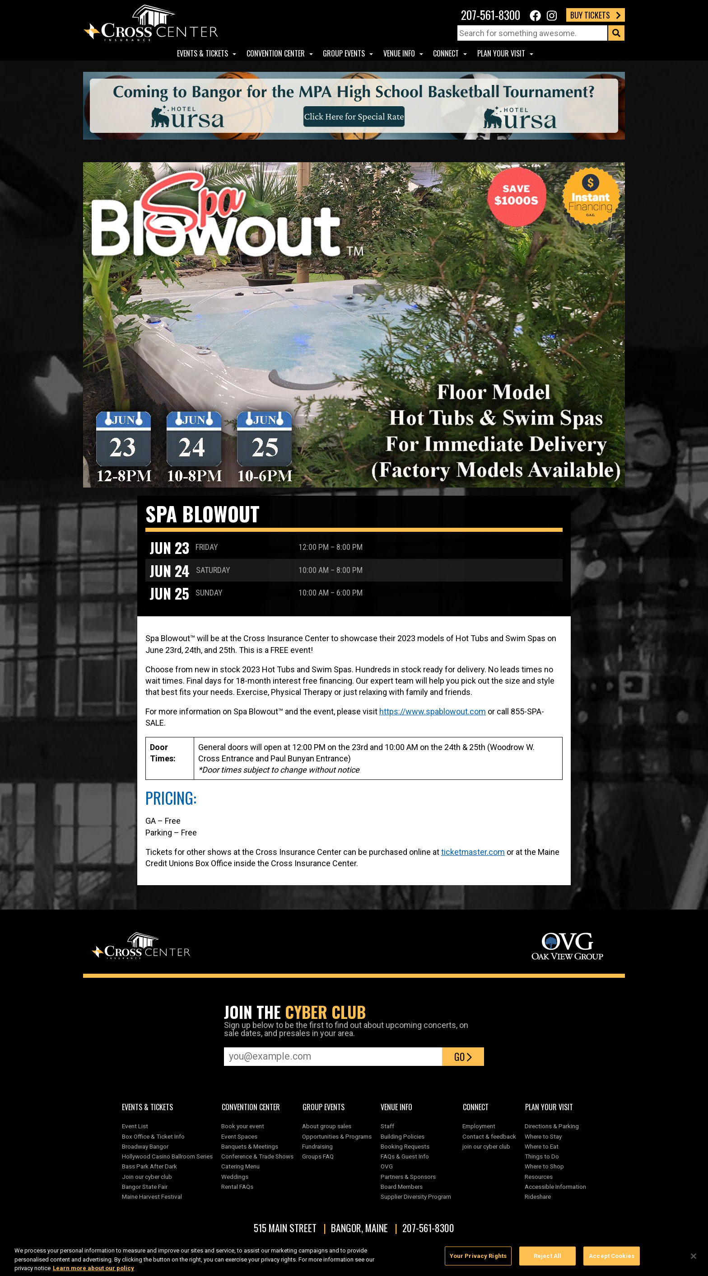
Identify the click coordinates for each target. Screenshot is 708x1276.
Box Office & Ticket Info (153, 1136)
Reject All (547, 1259)
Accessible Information (555, 1186)
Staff (387, 1126)
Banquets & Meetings (249, 1146)
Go (463, 1056)
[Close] (693, 1259)
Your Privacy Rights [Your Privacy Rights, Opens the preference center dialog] (478, 1259)
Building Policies (402, 1136)
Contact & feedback (489, 1136)
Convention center (276, 53)
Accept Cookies (611, 1259)
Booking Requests (405, 1146)
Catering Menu (240, 1166)
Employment (478, 1126)
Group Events (344, 53)
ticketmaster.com (473, 852)
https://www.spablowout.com (432, 711)
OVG (387, 1166)
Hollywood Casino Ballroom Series (167, 1156)
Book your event (242, 1126)
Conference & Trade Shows (257, 1156)
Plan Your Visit (501, 53)
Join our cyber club (147, 1176)
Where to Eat (542, 1146)
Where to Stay (543, 1136)
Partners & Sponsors (408, 1176)
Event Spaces (239, 1136)
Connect (446, 53)
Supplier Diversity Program (417, 1196)
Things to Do (542, 1156)
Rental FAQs (237, 1186)
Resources (539, 1176)
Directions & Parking (552, 1126)
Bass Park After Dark (149, 1166)
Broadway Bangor (145, 1146)
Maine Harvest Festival (152, 1196)
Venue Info (399, 53)
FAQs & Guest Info (405, 1156)
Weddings (234, 1176)
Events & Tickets (202, 53)
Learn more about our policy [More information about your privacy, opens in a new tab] (93, 1271)
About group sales (326, 1126)
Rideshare (538, 1196)
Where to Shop (544, 1166)
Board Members (402, 1186)
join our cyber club (486, 1146)
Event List (135, 1126)
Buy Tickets (595, 15)
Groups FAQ (318, 1156)
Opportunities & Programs (337, 1136)
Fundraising (317, 1146)
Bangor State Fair (145, 1186)
